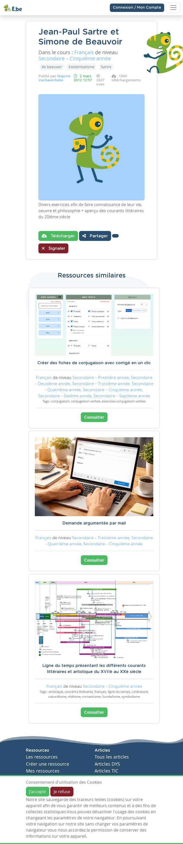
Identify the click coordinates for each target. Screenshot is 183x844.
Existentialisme (81, 66)
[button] (115, 236)
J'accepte (37, 791)
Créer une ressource (47, 764)
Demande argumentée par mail (94, 523)
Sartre (106, 66)
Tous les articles (112, 757)
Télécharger (58, 236)
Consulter (94, 417)
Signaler (53, 248)
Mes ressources (42, 771)
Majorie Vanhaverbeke (54, 78)
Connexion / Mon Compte (137, 7)
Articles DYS (107, 764)
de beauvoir (52, 66)
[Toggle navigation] (173, 8)
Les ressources (42, 757)
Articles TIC (106, 771)
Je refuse (62, 791)
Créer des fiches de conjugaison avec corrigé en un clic (94, 363)
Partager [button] (95, 236)
